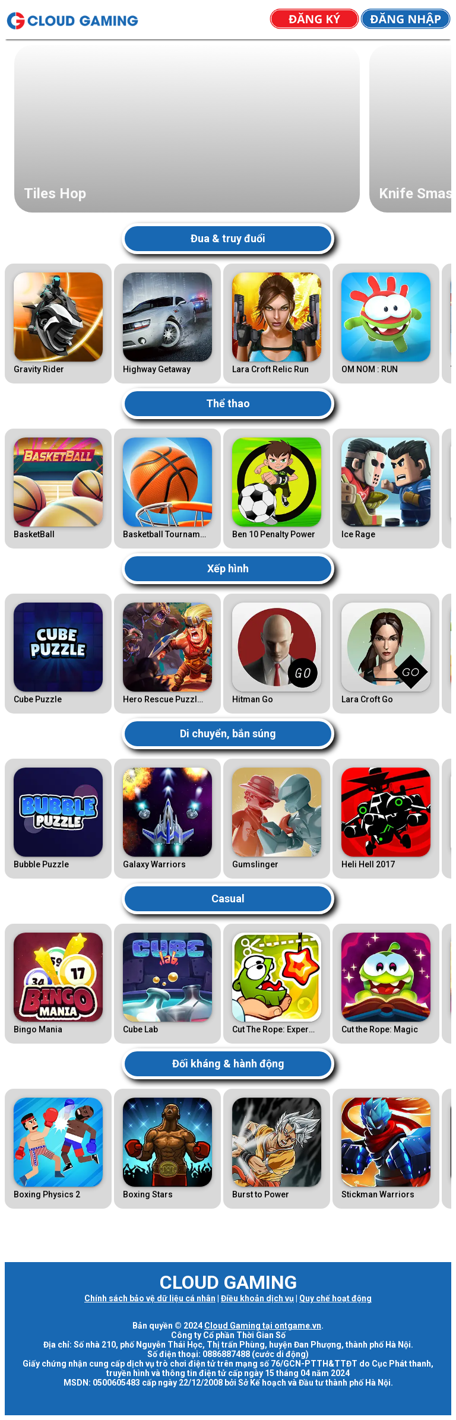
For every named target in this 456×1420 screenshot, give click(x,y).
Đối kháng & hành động (228, 1063)
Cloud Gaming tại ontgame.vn (262, 1325)
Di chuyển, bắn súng (228, 733)
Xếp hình (228, 568)
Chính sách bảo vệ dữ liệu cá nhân (150, 1298)
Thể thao (228, 403)
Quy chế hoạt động (335, 1298)
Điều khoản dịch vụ (257, 1298)
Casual (228, 898)
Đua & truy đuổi (228, 238)
